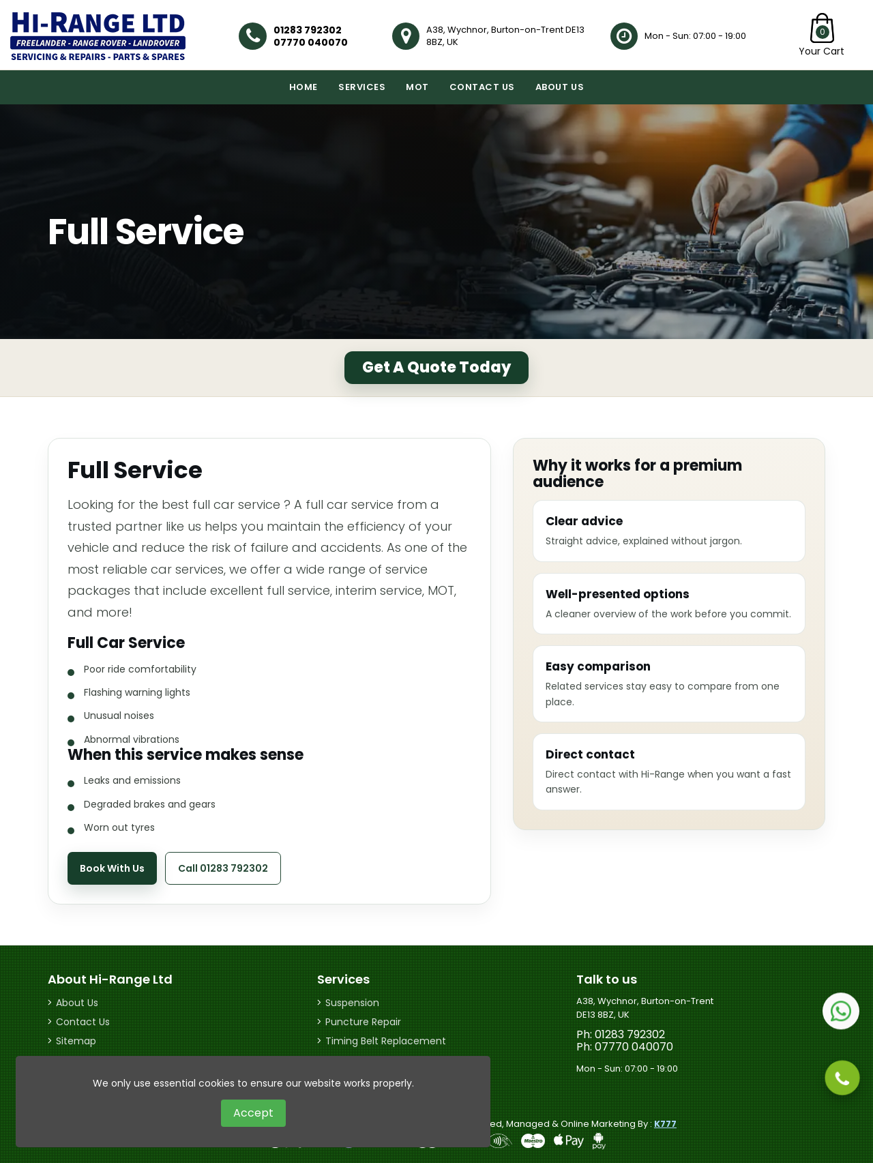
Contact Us (482, 86)
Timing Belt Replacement (385, 1041)
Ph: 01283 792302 (620, 1035)
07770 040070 (310, 42)
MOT (417, 86)
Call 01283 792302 (223, 868)
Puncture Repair (363, 1022)
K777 (665, 1123)
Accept (253, 1113)
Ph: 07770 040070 (624, 1047)
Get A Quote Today (436, 367)
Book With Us (112, 868)
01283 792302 (307, 30)
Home (303, 86)
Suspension (352, 1003)
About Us (559, 86)
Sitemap (76, 1041)
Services (361, 86)
